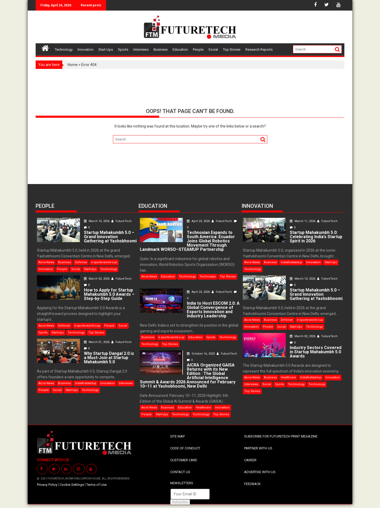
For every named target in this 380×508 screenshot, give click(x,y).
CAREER (250, 460)
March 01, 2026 (97, 342)
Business (161, 49)
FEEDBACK (252, 484)
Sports (123, 49)
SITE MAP (177, 436)
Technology (64, 49)
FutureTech (121, 221)
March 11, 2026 (303, 221)
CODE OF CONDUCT (185, 448)
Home (73, 65)
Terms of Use (96, 485)
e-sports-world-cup (104, 262)
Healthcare (203, 407)
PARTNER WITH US (258, 448)
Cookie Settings (72, 485)
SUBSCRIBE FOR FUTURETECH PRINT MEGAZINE (280, 436)
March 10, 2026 (97, 221)
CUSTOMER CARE (183, 460)
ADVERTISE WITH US (260, 472)
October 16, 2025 (201, 353)
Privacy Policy (47, 485)
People (198, 49)
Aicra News (46, 262)
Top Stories (231, 49)
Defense (81, 262)
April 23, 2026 (199, 221)
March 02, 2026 (97, 278)
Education (180, 49)
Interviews (141, 49)
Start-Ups (105, 49)
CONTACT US (180, 472)
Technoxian (208, 276)
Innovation (85, 49)
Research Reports (259, 49)
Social (213, 49)
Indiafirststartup (85, 383)
